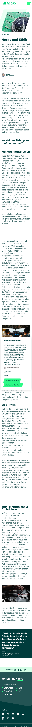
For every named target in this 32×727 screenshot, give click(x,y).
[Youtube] (13, 714)
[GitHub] (23, 714)
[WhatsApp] (21, 669)
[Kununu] (3, 718)
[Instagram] (8, 718)
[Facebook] (25, 669)
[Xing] (18, 669)
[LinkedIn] (15, 669)
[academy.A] (18, 714)
